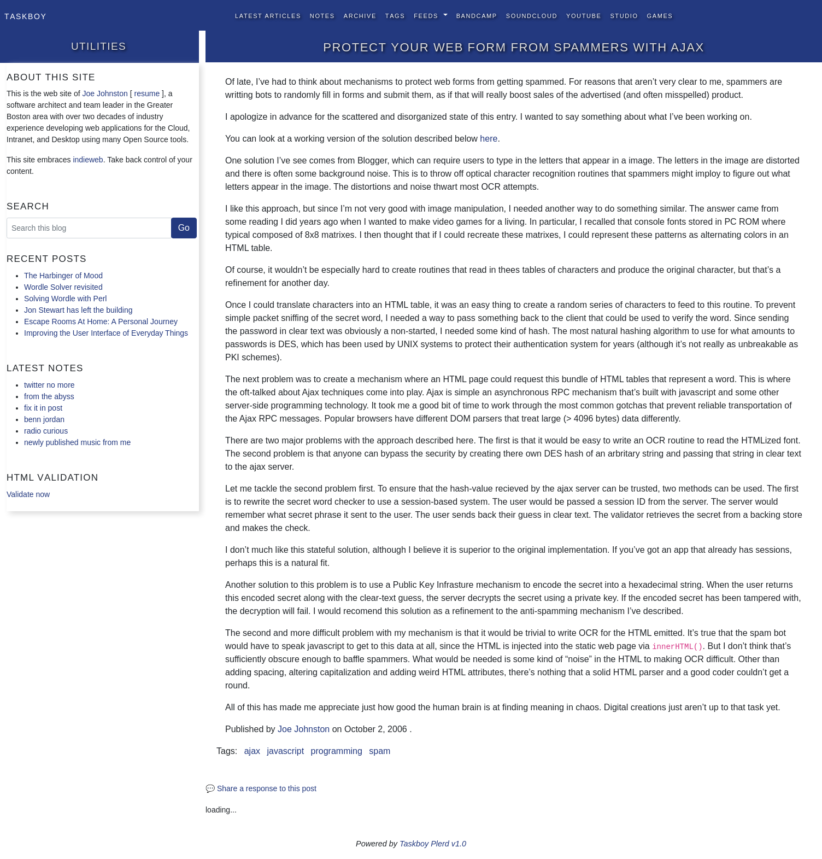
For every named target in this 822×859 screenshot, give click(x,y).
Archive (360, 15)
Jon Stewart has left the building (78, 310)
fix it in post (43, 408)
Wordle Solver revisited (63, 287)
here (488, 138)
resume (147, 93)
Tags (395, 15)
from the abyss (49, 396)
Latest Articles (268, 15)
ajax (252, 751)
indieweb (88, 159)
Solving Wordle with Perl (65, 298)
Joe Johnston (105, 93)
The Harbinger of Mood (63, 275)
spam (379, 751)
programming (336, 751)
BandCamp (476, 15)
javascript (285, 751)
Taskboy (25, 15)
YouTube (583, 15)
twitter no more (49, 385)
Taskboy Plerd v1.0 (433, 843)
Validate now (28, 494)
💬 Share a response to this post (261, 788)
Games (660, 15)
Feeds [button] (427, 15)
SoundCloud (531, 15)
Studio (624, 15)
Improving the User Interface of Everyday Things (106, 333)
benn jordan (44, 419)
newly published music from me (77, 442)
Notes (322, 15)
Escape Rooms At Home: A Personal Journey (101, 321)
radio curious (46, 430)
